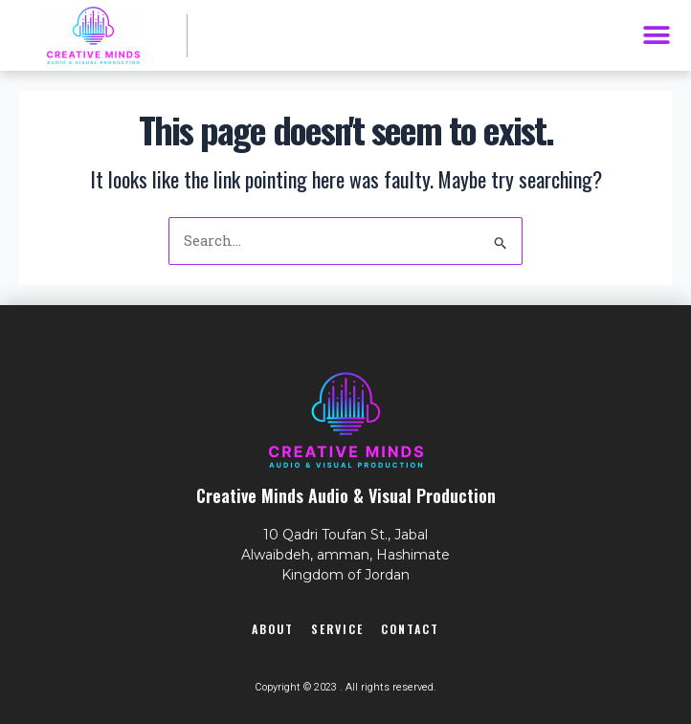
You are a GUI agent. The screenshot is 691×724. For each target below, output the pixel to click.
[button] (656, 35)
